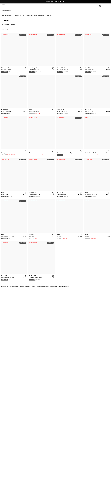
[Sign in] (96, 6)
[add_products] (25, 68)
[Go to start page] (4, 6)
